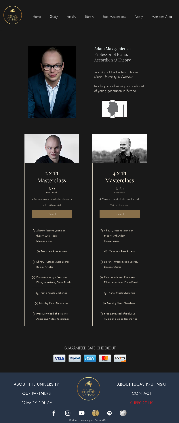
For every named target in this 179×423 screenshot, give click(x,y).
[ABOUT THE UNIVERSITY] (37, 384)
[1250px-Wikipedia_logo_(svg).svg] (123, 413)
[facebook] (53, 413)
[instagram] (67, 413)
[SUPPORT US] (142, 403)
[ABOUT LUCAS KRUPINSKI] (142, 384)
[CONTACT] (142, 393)
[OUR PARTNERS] (37, 393)
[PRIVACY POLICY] (37, 403)
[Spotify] (109, 413)
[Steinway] (95, 413)
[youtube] (81, 413)
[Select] (52, 214)
